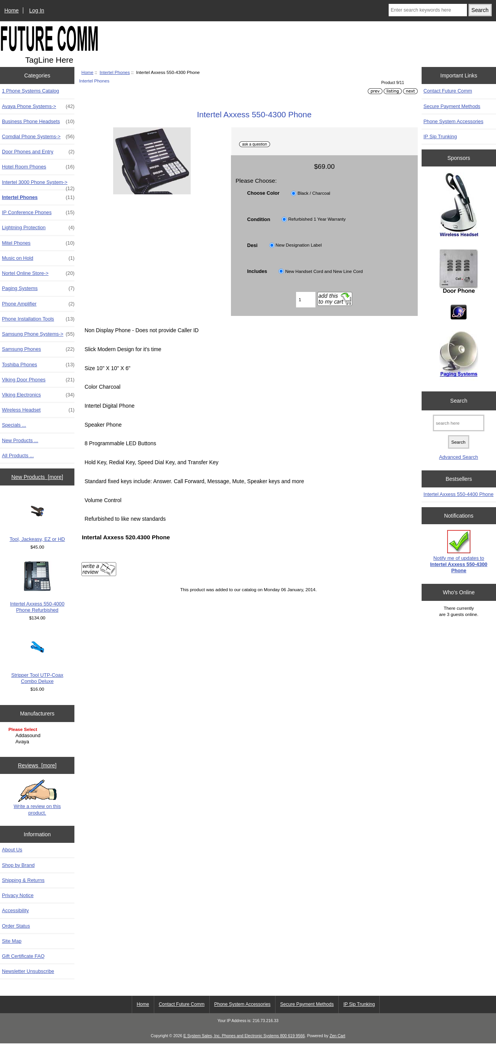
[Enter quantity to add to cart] (305, 299)
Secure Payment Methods (452, 106)
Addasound (38, 735)
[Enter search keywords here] (428, 10)
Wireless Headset (38, 410)
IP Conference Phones (38, 212)
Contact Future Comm (448, 91)
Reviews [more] (37, 777)
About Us (12, 861)
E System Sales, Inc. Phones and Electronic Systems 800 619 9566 (244, 1047)
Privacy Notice (17, 906)
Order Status (16, 937)
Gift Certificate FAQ (23, 967)
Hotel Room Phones (38, 167)
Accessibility (15, 922)
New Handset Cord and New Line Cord (324, 271)
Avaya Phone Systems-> (38, 106)
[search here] (458, 423)
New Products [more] (37, 477)
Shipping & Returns (23, 891)
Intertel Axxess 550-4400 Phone (459, 494)
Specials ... (14, 425)
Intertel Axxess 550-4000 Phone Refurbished (37, 587)
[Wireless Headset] (458, 206)
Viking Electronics (38, 395)
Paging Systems (38, 288)
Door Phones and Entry (38, 152)
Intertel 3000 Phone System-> (38, 184)
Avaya (38, 742)
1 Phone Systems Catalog (30, 91)
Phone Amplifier (38, 304)
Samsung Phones (38, 349)
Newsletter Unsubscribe (28, 982)
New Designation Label (299, 245)
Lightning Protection (38, 228)
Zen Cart (337, 1047)
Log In (36, 10)
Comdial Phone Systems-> (38, 137)
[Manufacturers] (37, 736)
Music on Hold (38, 258)
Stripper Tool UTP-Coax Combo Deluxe (37, 658)
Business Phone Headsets (38, 121)
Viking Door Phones (38, 380)
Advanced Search (458, 457)
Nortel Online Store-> (38, 273)
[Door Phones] (458, 272)
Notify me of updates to (458, 551)
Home (11, 10)
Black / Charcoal (314, 193)
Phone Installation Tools (38, 319)
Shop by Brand (18, 876)
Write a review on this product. (37, 809)
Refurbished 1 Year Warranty (317, 219)
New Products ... (20, 440)
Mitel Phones (38, 243)
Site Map (11, 952)
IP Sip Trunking (440, 136)
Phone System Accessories (454, 121)
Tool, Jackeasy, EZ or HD (37, 519)
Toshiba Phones (38, 365)
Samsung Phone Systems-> (38, 334)
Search (458, 401)
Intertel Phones (115, 72)
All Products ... (18, 455)
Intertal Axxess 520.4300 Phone (126, 537)
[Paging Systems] (458, 356)
